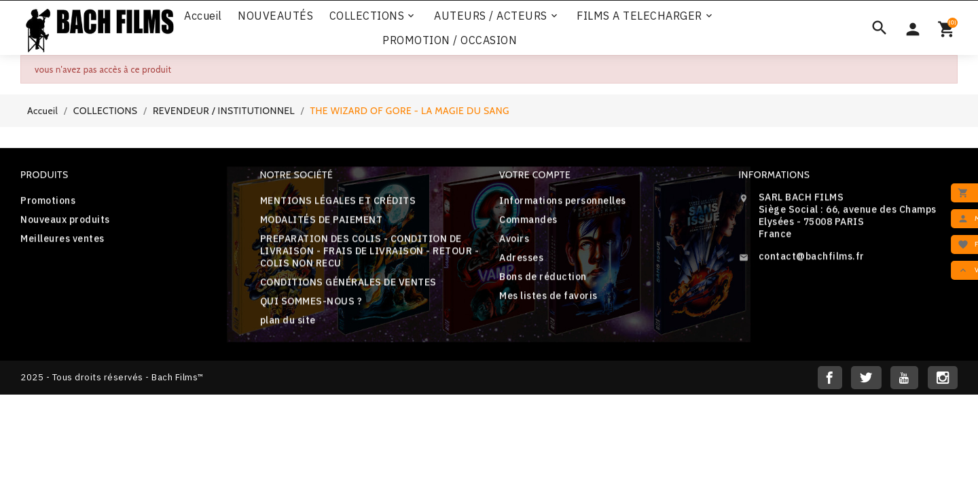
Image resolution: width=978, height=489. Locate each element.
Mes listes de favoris (548, 300)
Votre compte (534, 179)
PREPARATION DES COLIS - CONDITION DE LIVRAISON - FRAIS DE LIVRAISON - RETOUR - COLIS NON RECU (369, 256)
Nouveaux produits (65, 223)
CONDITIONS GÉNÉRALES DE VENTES (348, 288)
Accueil (203, 15)
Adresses (521, 262)
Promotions (47, 204)
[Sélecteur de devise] (912, 27)
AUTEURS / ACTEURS (497, 15)
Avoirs (514, 243)
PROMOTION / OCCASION (449, 40)
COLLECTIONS (373, 15)
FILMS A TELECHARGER (645, 15)
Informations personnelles (562, 205)
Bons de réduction (543, 281)
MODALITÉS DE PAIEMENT (321, 225)
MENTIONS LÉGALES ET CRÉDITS (338, 206)
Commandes (528, 224)
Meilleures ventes (62, 242)
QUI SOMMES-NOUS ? (311, 307)
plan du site (288, 326)
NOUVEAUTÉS (275, 15)
